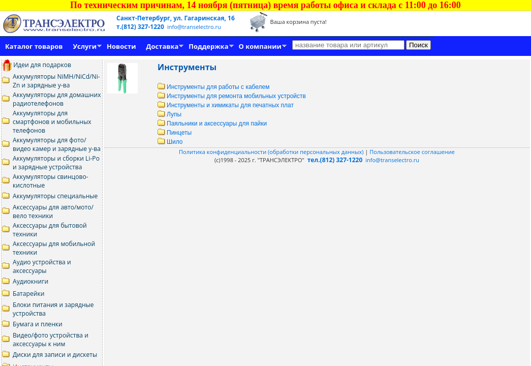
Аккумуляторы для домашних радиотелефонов (57, 99)
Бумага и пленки (38, 324)
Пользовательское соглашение (412, 152)
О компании (260, 46)
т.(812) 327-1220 (141, 26)
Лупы (169, 114)
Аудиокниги (30, 281)
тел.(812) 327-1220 (335, 160)
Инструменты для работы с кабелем (214, 86)
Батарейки (28, 293)
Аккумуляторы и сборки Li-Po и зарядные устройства (56, 162)
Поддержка (208, 46)
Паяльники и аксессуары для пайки (212, 123)
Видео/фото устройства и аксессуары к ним (50, 339)
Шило (170, 141)
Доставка (162, 46)
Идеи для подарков (36, 64)
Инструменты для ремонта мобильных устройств (232, 96)
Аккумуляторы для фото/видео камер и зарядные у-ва (57, 144)
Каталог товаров (34, 46)
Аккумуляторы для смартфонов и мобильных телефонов (52, 122)
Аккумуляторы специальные (55, 196)
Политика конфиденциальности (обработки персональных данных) (272, 152)
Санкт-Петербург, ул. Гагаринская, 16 (175, 18)
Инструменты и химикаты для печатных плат (226, 105)
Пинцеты (175, 132)
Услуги (85, 46)
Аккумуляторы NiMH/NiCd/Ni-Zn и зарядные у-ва (56, 80)
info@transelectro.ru (194, 26)
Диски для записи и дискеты (55, 354)
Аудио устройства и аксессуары (42, 266)
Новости (121, 46)
